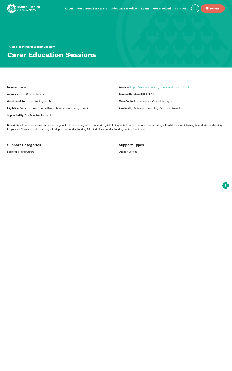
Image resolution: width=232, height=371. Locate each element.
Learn (145, 8)
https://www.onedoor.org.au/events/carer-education (161, 87)
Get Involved (162, 8)
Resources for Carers (92, 8)
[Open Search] (195, 8)
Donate (213, 8)
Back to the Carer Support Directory (32, 47)
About (69, 8)
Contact (180, 8)
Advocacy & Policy (124, 8)
